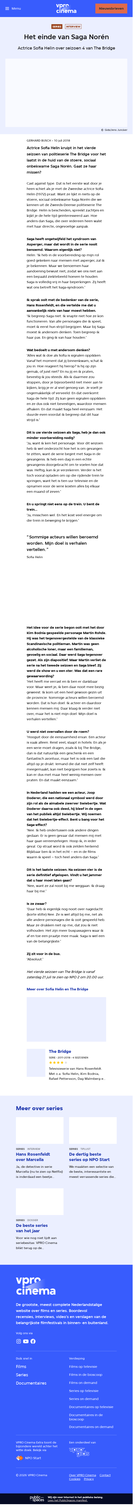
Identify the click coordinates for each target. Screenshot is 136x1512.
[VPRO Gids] (79, 1452)
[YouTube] (26, 1341)
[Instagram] (18, 1341)
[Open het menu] (13, 8)
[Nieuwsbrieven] (111, 8)
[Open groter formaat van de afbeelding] (66, 594)
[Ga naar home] (66, 8)
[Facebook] (33, 1341)
